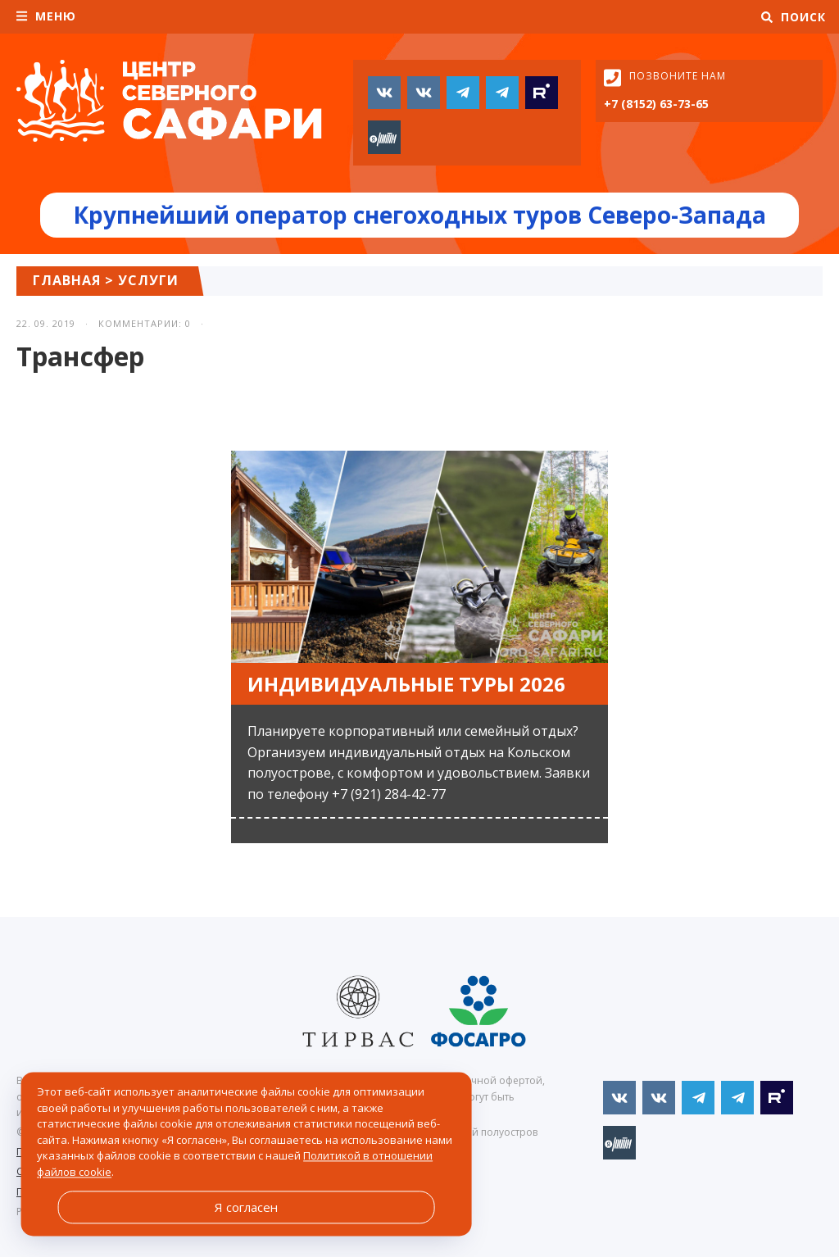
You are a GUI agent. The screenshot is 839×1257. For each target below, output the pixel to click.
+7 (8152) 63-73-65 (656, 103)
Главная (67, 280)
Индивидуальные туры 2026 (406, 683)
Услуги (148, 280)
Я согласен (246, 1207)
